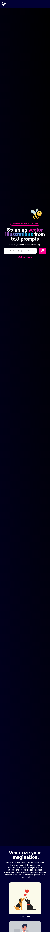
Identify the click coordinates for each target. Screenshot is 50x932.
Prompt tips (25, 257)
